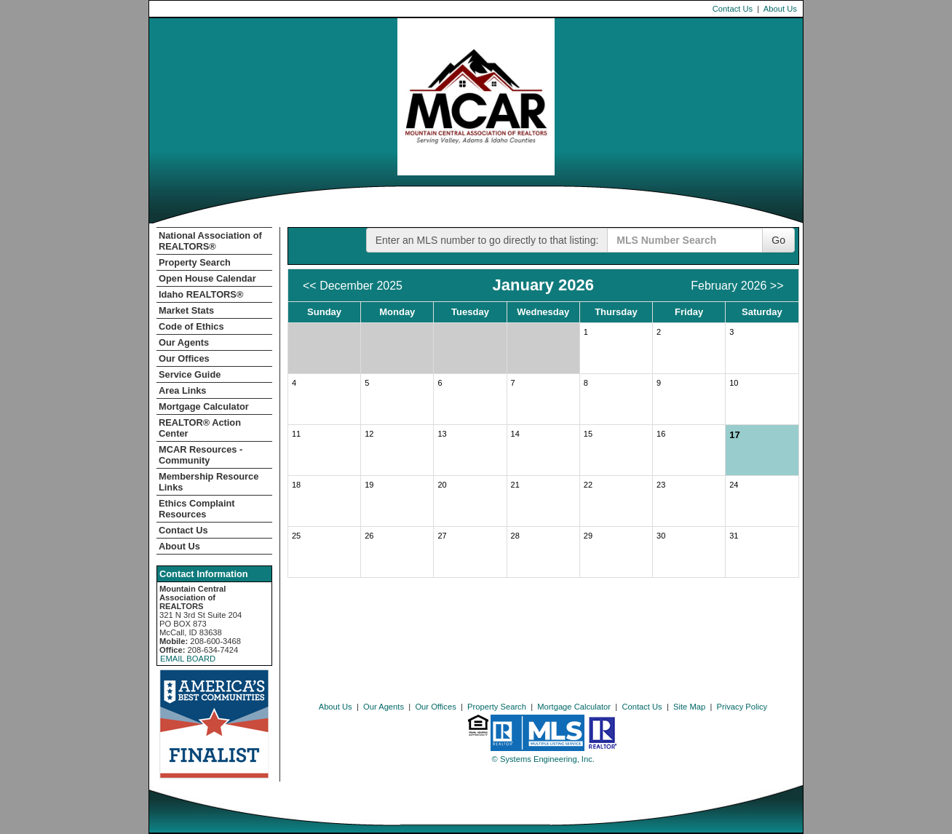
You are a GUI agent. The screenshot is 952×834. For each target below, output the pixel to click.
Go (778, 240)
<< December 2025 (352, 285)
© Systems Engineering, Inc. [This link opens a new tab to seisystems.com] (543, 759)
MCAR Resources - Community (200, 455)
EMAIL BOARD (187, 658)
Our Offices (184, 358)
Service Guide (190, 374)
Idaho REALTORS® (201, 294)
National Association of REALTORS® (210, 241)
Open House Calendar (207, 278)
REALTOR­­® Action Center (200, 428)
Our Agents (184, 342)
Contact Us (733, 8)
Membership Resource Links (208, 482)
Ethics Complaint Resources (197, 509)
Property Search (195, 262)
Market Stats (186, 310)
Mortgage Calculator (204, 406)
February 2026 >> (737, 285)
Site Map (689, 706)
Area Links (182, 390)
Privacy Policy (742, 706)
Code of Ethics (191, 326)
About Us (780, 8)
